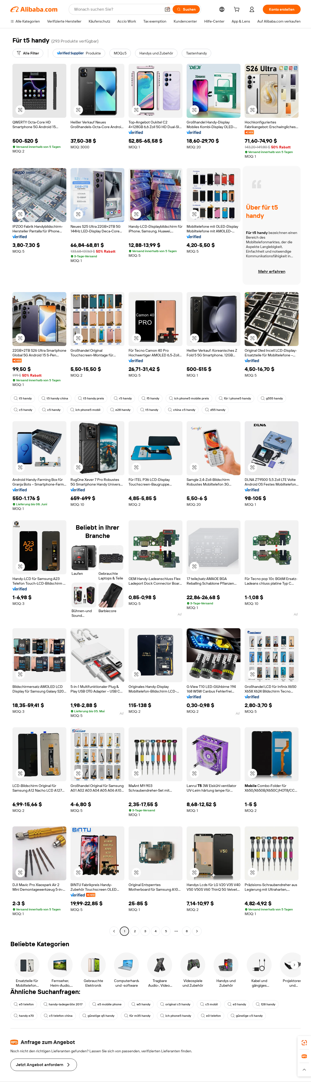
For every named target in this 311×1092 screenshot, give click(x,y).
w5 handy (140, 1004)
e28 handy (120, 410)
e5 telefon (24, 1004)
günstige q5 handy (98, 1016)
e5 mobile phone (107, 1004)
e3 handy (237, 1004)
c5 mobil (209, 1004)
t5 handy (23, 398)
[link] (304, 1042)
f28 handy (265, 1004)
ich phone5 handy (175, 1016)
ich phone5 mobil (85, 410)
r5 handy (123, 398)
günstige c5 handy (247, 1016)
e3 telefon (211, 1016)
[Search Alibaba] (117, 9)
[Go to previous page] (114, 931)
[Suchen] (186, 9)
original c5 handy (175, 1004)
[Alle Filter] (27, 53)
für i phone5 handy (235, 398)
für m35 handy (137, 1016)
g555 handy (272, 398)
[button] (167, 9)
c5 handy (23, 410)
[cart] (238, 10)
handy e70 (24, 1016)
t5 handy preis (91, 398)
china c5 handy (181, 410)
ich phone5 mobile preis (189, 398)
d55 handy (215, 410)
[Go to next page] (197, 931)
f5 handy (150, 398)
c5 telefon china (58, 1016)
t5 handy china (54, 398)
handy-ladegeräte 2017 (63, 1004)
